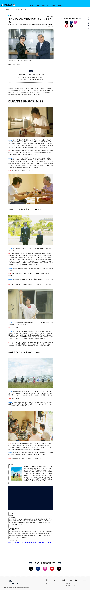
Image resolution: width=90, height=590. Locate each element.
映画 (10, 64)
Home (5, 9)
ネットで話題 (51, 5)
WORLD (60, 5)
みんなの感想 (50, 16)
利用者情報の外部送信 (71, 587)
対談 (19, 64)
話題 (8, 9)
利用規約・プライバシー (72, 585)
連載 (43, 5)
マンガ (37, 5)
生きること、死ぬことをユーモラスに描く (31, 77)
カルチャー (14, 64)
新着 (31, 5)
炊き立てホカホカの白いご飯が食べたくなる (31, 75)
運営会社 (68, 583)
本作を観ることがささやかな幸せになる (31, 79)
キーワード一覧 (50, 583)
